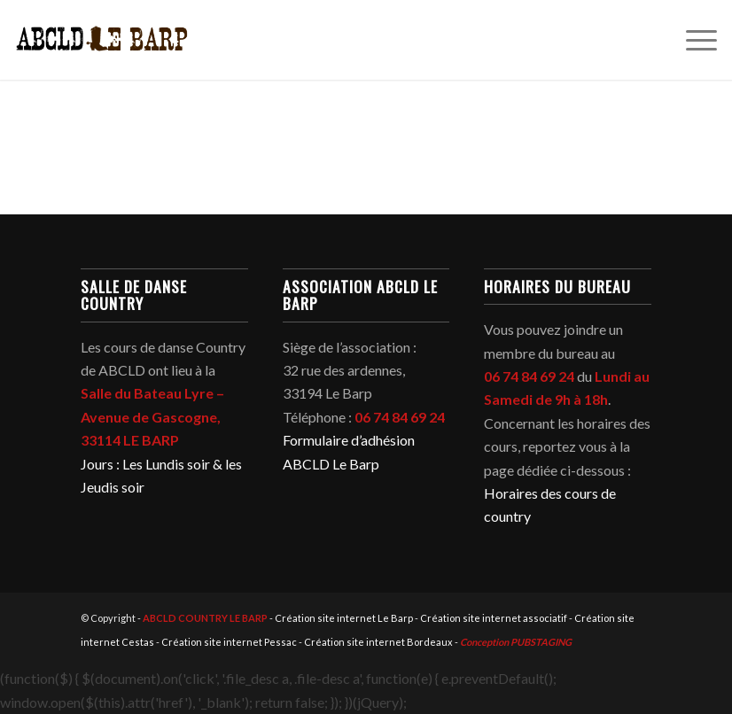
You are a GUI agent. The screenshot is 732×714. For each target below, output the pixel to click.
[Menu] (692, 40)
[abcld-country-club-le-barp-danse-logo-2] (102, 40)
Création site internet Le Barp (344, 618)
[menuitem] (692, 40)
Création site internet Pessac (229, 642)
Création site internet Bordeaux (378, 642)
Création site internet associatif (493, 618)
